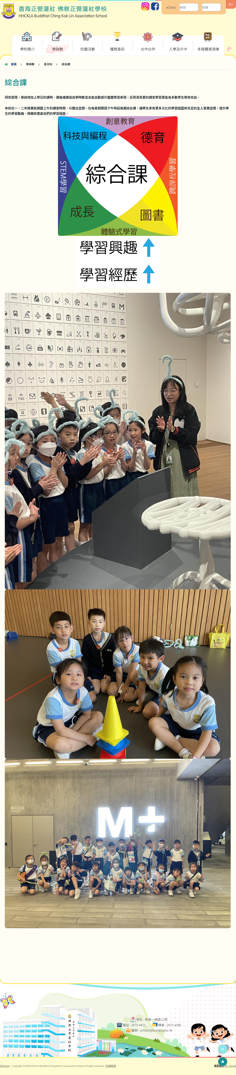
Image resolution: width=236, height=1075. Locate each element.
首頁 (14, 64)
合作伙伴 (148, 43)
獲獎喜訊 (117, 43)
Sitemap (5, 1066)
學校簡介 (27, 43)
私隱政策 (111, 1066)
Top (222, 1049)
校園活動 (87, 43)
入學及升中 (178, 43)
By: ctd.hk (225, 1066)
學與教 (57, 43)
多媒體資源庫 (208, 43)
